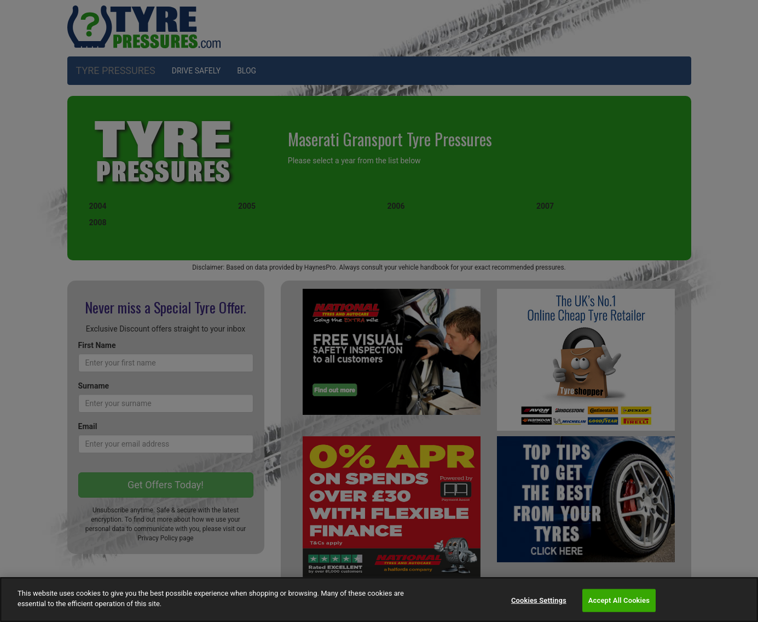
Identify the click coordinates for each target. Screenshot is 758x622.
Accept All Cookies (619, 600)
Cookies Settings (538, 600)
